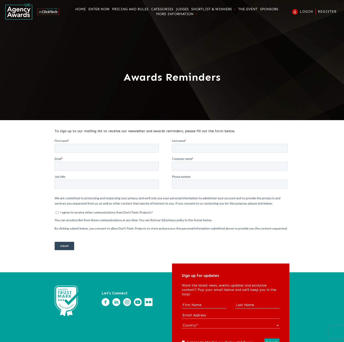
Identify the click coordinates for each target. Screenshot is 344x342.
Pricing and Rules (130, 9)
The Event (248, 9)
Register (327, 11)
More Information (175, 14)
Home (80, 9)
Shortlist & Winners (211, 9)
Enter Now (98, 9)
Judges (182, 9)
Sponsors (269, 9)
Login (306, 11)
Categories (162, 9)
